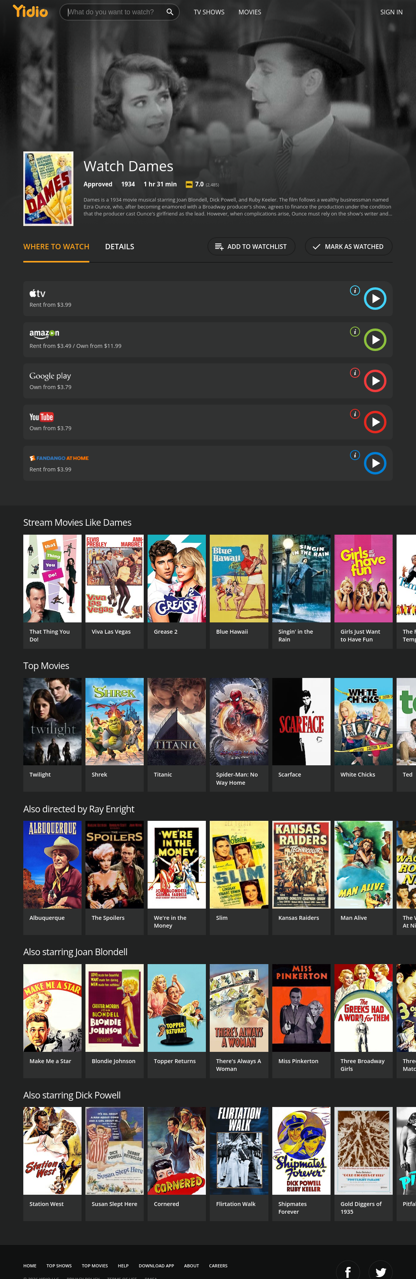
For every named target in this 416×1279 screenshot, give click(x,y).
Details (119, 246)
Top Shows (59, 1266)
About (191, 1266)
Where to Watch (56, 246)
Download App (156, 1266)
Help (123, 1266)
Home (30, 1266)
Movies (249, 12)
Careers (218, 1266)
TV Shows (209, 12)
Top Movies (95, 1266)
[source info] (353, 290)
